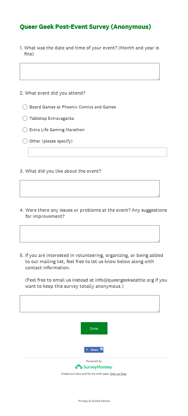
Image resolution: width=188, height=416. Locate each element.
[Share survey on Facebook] (94, 350)
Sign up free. (118, 374)
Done (94, 328)
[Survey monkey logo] (94, 366)
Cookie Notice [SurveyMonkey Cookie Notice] (100, 401)
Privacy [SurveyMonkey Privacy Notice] (83, 401)
